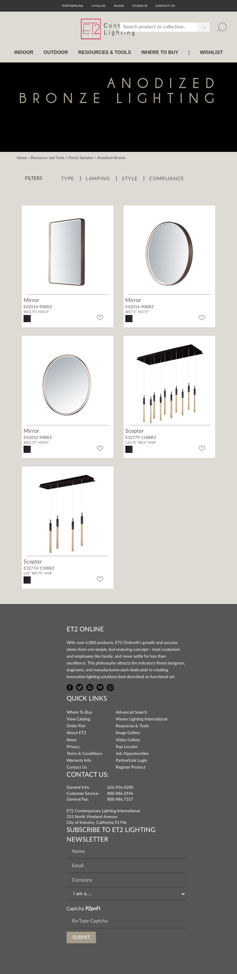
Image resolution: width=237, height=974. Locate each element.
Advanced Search (131, 712)
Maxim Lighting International (141, 719)
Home (22, 158)
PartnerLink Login (131, 760)
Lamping (98, 178)
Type (67, 178)
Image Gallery (128, 733)
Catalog (99, 6)
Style (130, 178)
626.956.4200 (120, 787)
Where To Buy (79, 712)
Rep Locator (127, 747)
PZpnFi (92, 908)
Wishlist (211, 52)
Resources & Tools (132, 726)
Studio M (139, 6)
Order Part (76, 726)
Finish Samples (81, 158)
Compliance (166, 178)
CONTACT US (165, 6)
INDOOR (23, 52)
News (71, 740)
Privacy (73, 747)
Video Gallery (128, 740)
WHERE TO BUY (159, 52)
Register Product (130, 767)
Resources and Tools (48, 158)
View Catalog (78, 719)
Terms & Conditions (84, 753)
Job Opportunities (132, 753)
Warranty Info (79, 760)
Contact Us (77, 767)
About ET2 (76, 733)
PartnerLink (72, 6)
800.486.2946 (120, 793)
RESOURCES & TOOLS (104, 52)
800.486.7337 (120, 799)
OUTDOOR (56, 52)
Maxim (119, 6)
